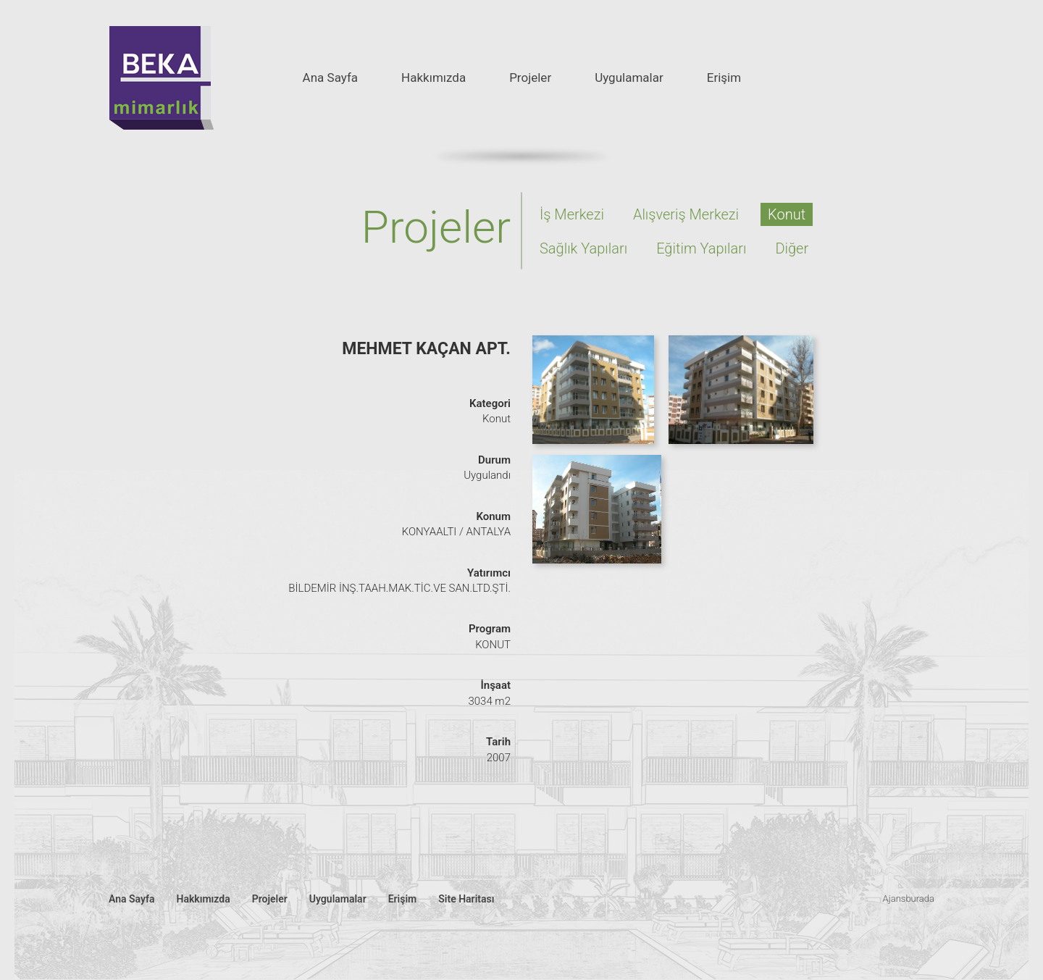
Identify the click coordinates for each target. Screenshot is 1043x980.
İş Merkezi (572, 214)
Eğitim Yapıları (701, 248)
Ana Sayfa (330, 77)
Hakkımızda (433, 77)
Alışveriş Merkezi (686, 214)
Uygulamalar (629, 77)
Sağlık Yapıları (583, 248)
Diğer (791, 248)
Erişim (724, 77)
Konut (786, 214)
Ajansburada (908, 898)
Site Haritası (466, 899)
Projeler (530, 77)
